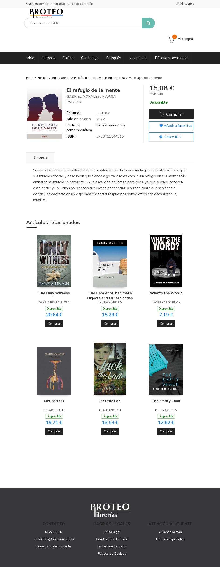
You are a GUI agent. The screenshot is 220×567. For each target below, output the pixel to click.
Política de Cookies (112, 534)
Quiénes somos (37, 4)
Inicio (30, 58)
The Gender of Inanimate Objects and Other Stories (110, 276)
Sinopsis (40, 138)
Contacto (58, 4)
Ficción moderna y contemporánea (100, 58)
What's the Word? (166, 274)
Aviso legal (112, 512)
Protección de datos (112, 527)
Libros (48, 38)
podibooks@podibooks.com (54, 520)
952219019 (53, 512)
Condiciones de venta (112, 520)
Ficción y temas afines (54, 58)
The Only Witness (54, 274)
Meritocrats (54, 381)
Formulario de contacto (54, 527)
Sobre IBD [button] (170, 118)
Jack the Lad (110, 381)
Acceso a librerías (81, 4)
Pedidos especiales (170, 520)
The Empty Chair (166, 381)
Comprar (171, 95)
